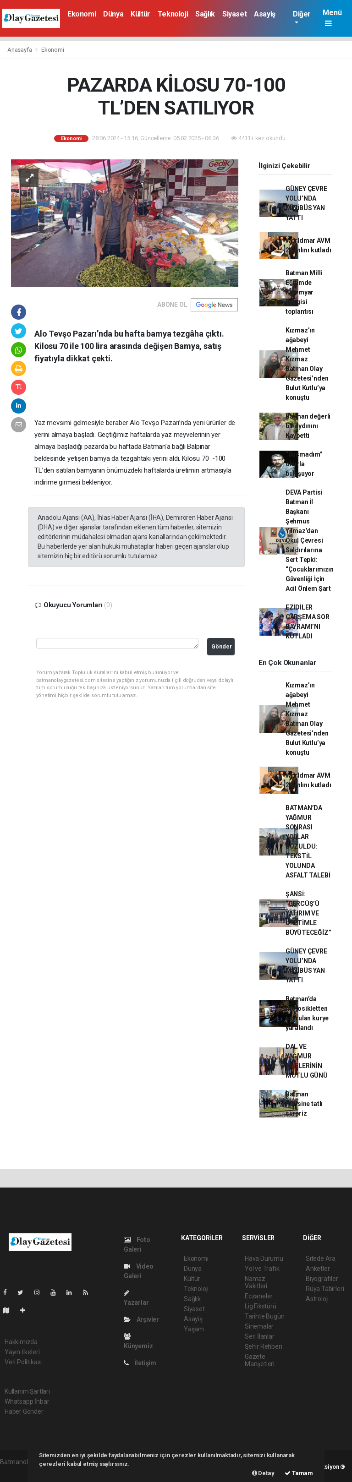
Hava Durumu (264, 1258)
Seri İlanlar (260, 1336)
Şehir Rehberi (263, 1346)
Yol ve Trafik (262, 1268)
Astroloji (317, 1298)
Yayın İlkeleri (22, 1352)
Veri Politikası (23, 1362)
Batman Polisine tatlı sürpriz (304, 1103)
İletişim (140, 1363)
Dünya (113, 14)
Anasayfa (20, 49)
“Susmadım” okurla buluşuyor (304, 464)
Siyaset (234, 14)
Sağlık (205, 14)
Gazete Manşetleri (260, 1360)
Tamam (299, 1473)
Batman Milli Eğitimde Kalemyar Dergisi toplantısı (304, 292)
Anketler (318, 1268)
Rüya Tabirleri (325, 1288)
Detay (263, 1473)
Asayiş (264, 14)
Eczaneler (259, 1296)
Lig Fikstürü (260, 1306)
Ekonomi (81, 14)
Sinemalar (259, 1326)
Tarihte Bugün (265, 1316)
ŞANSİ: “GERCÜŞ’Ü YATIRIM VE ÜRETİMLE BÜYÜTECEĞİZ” (308, 913)
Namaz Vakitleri (256, 1282)
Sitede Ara (321, 1258)
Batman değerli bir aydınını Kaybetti (308, 426)
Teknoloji (173, 14)
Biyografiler (322, 1278)
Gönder (221, 646)
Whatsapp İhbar (27, 1401)
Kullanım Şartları (27, 1391)
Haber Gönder (24, 1411)
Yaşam (194, 1329)
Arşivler (141, 1319)
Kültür (140, 14)
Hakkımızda (21, 1342)
